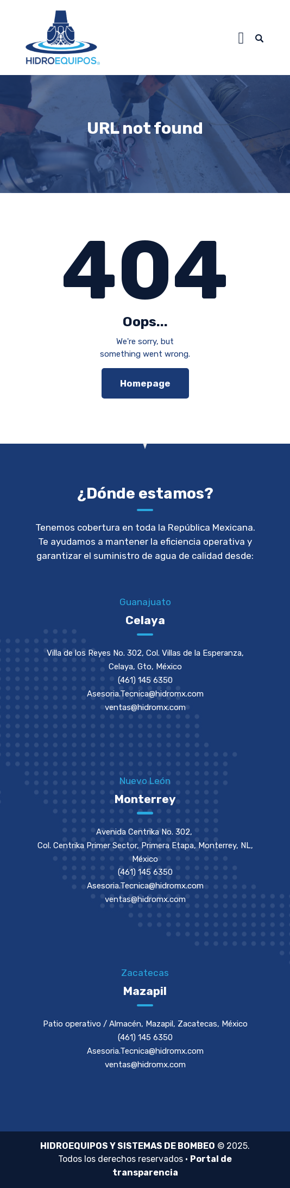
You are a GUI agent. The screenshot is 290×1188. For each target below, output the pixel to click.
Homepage (145, 383)
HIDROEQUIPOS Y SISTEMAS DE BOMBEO (127, 1146)
